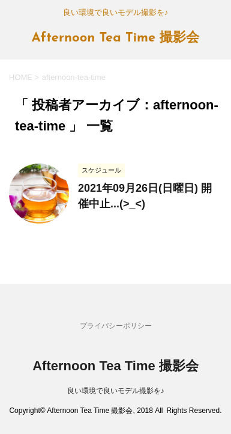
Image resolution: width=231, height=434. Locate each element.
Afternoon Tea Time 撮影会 (116, 38)
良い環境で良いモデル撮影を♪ (115, 391)
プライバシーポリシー (116, 326)
